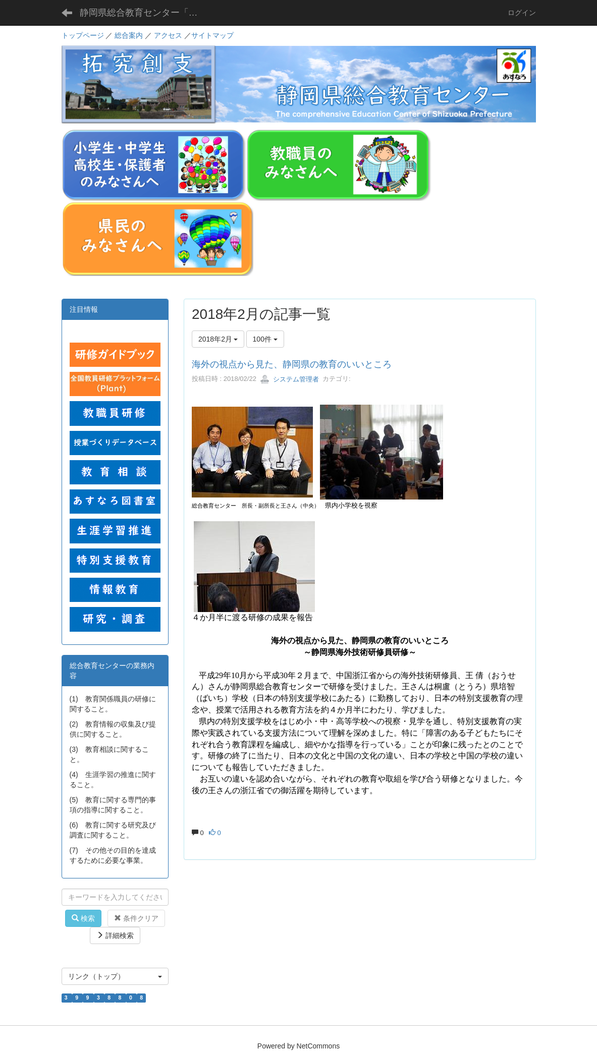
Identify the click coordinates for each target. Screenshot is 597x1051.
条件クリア (136, 918)
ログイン (522, 13)
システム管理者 (289, 379)
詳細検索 (115, 935)
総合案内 (129, 35)
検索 (83, 918)
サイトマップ (212, 35)
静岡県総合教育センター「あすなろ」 (146, 13)
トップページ (83, 35)
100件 (265, 339)
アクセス (168, 35)
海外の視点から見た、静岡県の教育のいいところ (292, 364)
